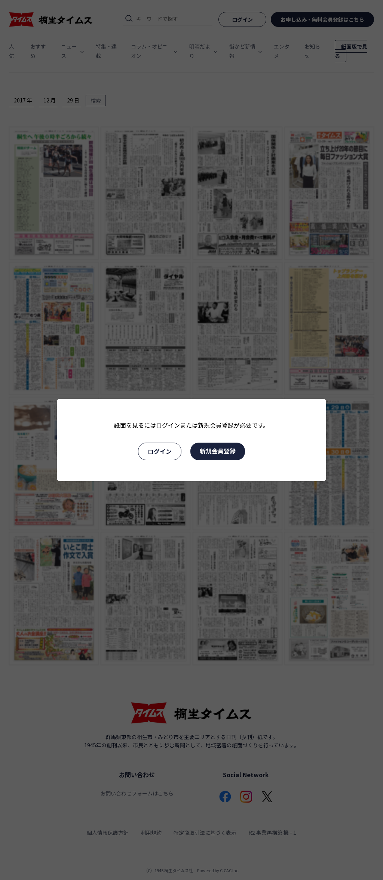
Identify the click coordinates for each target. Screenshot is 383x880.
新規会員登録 (218, 450)
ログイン (160, 451)
